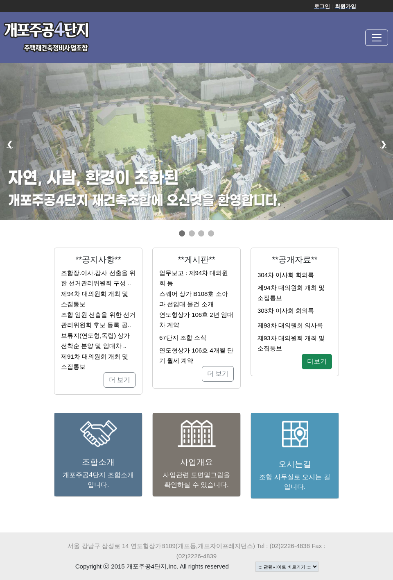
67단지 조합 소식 (182, 337)
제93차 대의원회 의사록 (290, 325)
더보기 (317, 361)
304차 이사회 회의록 (285, 274)
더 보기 (119, 379)
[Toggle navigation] (376, 38)
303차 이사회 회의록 (285, 310)
